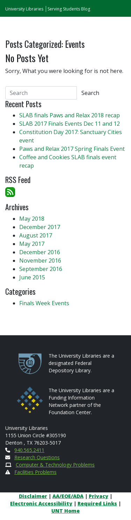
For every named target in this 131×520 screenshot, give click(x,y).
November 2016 (40, 260)
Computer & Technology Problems (55, 464)
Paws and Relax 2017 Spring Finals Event (72, 149)
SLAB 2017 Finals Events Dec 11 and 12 (69, 123)
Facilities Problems (35, 472)
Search (90, 93)
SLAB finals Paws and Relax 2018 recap (69, 115)
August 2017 (35, 235)
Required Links (97, 503)
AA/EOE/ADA (67, 496)
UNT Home (65, 510)
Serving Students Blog (69, 9)
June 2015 (32, 277)
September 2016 (40, 269)
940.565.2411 (29, 450)
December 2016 (39, 252)
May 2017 (31, 244)
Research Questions (37, 457)
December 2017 (39, 227)
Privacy (98, 496)
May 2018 (31, 218)
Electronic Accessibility (41, 503)
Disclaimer (33, 496)
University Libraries (24, 9)
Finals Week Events (44, 303)
